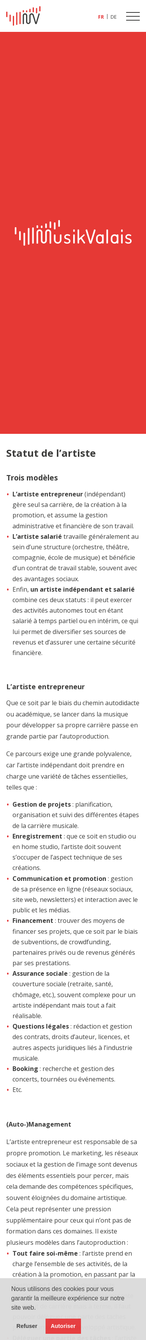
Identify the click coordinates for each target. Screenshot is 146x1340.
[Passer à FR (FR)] (101, 16)
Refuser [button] (26, 1326)
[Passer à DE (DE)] (113, 16)
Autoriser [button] (63, 1326)
